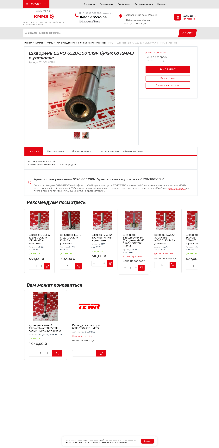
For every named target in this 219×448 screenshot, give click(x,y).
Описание (34, 151)
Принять (147, 441)
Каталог (39, 43)
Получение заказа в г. (121, 151)
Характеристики (55, 151)
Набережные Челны (89, 21)
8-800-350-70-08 (93, 17)
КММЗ (50, 43)
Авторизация (75, 5)
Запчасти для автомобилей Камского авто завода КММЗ (85, 43)
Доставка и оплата (81, 151)
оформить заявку (177, 188)
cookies (82, 440)
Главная (28, 43)
